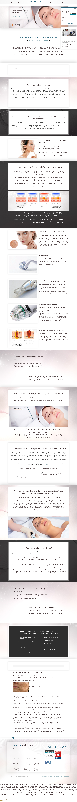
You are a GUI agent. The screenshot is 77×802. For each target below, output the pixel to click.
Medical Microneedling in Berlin (67, 790)
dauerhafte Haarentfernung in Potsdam (18, 789)
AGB (16, 776)
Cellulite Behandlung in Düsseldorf (18, 794)
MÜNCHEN (52, 5)
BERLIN (12, 5)
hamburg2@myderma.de (65, 11)
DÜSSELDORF (18, 5)
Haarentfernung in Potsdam (6, 790)
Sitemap (38, 798)
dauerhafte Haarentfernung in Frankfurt (37, 787)
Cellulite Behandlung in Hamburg (31, 794)
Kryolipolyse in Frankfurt (22, 784)
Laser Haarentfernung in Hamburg (32, 786)
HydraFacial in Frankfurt (29, 795)
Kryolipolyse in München (49, 784)
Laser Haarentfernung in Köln (44, 786)
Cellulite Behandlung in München (43, 794)
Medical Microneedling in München (57, 792)
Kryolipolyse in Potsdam (58, 784)
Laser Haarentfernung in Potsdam (69, 786)
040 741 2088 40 (37, 758)
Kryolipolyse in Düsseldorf (13, 784)
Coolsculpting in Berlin (54, 794)
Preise (51, 2)
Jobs (57, 2)
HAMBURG (38, 5)
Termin (62, 2)
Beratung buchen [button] (23, 29)
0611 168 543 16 (37, 770)
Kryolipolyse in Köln (40, 784)
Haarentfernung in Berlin (29, 789)
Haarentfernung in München (72, 789)
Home (11, 2)
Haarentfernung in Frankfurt (51, 789)
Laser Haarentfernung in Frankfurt (19, 786)
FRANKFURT (29, 5)
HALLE (34, 5)
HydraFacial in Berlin (61, 794)
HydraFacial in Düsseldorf (70, 794)
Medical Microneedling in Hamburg (43, 792)
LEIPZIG (47, 5)
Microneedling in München (56, 790)
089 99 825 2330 (16, 770)
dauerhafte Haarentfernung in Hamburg (51, 787)
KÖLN (43, 5)
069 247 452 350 (16, 758)
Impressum (26, 776)
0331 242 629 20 (27, 770)
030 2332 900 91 (27, 752)
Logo (38, 1)
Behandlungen (17, 2)
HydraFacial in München (47, 795)
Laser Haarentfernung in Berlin (68, 784)
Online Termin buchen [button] (69, 23)
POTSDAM (58, 5)
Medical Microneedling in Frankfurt (30, 792)
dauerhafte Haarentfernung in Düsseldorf (21, 787)
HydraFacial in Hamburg (38, 795)
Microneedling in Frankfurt (36, 790)
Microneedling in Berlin (16, 790)
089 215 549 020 (37, 764)
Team (25, 2)
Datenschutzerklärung (21, 776)
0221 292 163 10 (27, 764)
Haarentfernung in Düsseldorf (40, 789)
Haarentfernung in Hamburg (61, 789)
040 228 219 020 (64, 12)
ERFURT (23, 5)
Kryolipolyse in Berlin (4, 784)
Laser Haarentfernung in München (56, 786)
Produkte (12, 776)
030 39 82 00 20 (16, 752)
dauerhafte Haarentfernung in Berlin (7, 787)
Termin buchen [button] (53, 29)
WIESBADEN (64, 5)
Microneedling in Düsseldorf (25, 790)
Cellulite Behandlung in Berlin (6, 794)
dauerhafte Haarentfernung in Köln (65, 787)
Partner (9, 776)
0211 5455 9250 (37, 752)
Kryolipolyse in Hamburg (32, 784)
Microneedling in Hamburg (46, 790)
